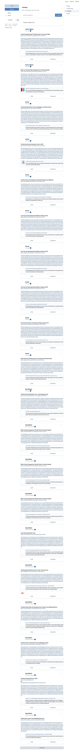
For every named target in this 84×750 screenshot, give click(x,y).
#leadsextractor (33, 152)
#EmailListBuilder (35, 84)
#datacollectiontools (32, 400)
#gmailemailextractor (47, 191)
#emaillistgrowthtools (42, 151)
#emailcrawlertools (49, 111)
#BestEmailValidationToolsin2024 (39, 192)
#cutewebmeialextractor (54, 407)
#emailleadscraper (42, 45)
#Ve (24, 85)
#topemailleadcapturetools (40, 148)
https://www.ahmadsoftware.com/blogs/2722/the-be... (34, 644)
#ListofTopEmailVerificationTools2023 (51, 574)
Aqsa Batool (28, 389)
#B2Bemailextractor (32, 44)
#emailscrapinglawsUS (40, 40)
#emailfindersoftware (36, 42)
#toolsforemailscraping (33, 118)
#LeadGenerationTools (33, 75)
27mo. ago (27, 390)
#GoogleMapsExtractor (39, 78)
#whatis (60, 229)
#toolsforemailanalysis (52, 121)
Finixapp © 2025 (8, 27)
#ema (56, 408)
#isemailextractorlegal (44, 118)
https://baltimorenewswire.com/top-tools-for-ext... (33, 217)
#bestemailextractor (53, 44)
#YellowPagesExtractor (50, 78)
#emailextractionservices (52, 114)
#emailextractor (38, 41)
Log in (11, 5)
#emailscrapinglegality (48, 38)
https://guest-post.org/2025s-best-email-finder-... (33, 360)
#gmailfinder (37, 157)
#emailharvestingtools (46, 157)
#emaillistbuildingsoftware (45, 112)
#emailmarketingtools (42, 44)
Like (31, 59)
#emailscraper (45, 41)
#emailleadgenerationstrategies (42, 149)
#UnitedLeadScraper (28, 78)
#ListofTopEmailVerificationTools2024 (46, 152)
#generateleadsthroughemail (29, 151)
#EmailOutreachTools (39, 81)
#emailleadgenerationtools (55, 41)
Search (58, 15)
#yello (44, 194)
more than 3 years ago (29, 426)
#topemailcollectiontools (45, 115)
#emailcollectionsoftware (35, 47)
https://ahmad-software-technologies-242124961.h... (34, 324)
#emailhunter (36, 158)
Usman (27, 102)
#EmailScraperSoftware (54, 75)
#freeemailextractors (29, 119)
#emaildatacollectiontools (27, 41)
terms (10, 24)
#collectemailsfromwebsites (49, 42)
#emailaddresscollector (36, 48)
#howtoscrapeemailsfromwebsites (54, 40)
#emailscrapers (33, 537)
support (10, 25)
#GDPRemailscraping (29, 40)
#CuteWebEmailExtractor (49, 77)
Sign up (12, 9)
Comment (52, 59)
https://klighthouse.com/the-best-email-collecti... (33, 571)
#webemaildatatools (26, 111)
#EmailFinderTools (44, 75)
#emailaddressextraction (32, 115)
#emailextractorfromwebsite (55, 155)
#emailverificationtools (31, 155)
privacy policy (15, 24)
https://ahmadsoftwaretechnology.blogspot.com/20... (34, 71)
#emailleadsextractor (57, 47)
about (6, 24)
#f (53, 48)
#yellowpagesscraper (48, 372)
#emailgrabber (28, 158)
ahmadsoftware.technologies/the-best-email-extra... (33, 682)
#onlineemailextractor (46, 47)
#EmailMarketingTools (33, 79)
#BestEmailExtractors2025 (45, 79)
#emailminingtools (31, 121)
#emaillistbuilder (34, 45)
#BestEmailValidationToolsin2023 (39, 582)
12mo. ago (27, 30)
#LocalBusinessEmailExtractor (32, 82)
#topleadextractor (26, 192)
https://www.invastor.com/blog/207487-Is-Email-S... (33, 35)
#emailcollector (43, 158)
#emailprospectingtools (53, 151)
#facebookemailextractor (42, 538)
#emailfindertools (26, 114)
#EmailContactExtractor (46, 82)
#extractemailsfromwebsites (38, 114)
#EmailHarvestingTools (46, 84)
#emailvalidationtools (42, 155)
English (15, 25)
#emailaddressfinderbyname (32, 188)
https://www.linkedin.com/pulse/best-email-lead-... (33, 145)
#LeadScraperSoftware (28, 81)
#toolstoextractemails (41, 121)
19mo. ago (27, 140)
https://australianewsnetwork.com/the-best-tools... (33, 181)
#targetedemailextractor (54, 45)
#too (37, 337)
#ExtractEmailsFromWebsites (35, 77)
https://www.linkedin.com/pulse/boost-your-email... (33, 534)
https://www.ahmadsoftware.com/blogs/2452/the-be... (34, 395)
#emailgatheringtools (48, 48)
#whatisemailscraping (37, 38)
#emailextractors (25, 537)
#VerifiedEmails (54, 74)
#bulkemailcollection (56, 115)
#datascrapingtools (45, 398)
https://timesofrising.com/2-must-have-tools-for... (33, 720)
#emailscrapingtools (26, 398)
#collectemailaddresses (52, 117)
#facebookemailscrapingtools (55, 192)
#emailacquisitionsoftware (37, 111)
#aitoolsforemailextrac (33, 122)
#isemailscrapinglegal (26, 38)
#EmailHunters (24, 74)
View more (42, 747)
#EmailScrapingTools (44, 74)
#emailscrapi (59, 158)
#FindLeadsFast (27, 84)
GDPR (6, 25)
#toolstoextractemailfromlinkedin (42, 119)
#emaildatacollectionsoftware (39, 117)
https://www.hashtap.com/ (27, 680)
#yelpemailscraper (31, 154)
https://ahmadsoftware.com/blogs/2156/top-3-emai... (34, 431)
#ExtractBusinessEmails (50, 81)
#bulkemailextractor (26, 48)
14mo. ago (27, 66)
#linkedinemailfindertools (27, 194)
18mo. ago (27, 103)
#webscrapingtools (35, 398)
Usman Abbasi (29, 29)
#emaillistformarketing (49, 408)
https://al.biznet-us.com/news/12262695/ (31, 108)
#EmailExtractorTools (33, 74)
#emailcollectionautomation (31, 112)
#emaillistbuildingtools (28, 149)
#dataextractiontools (55, 398)
